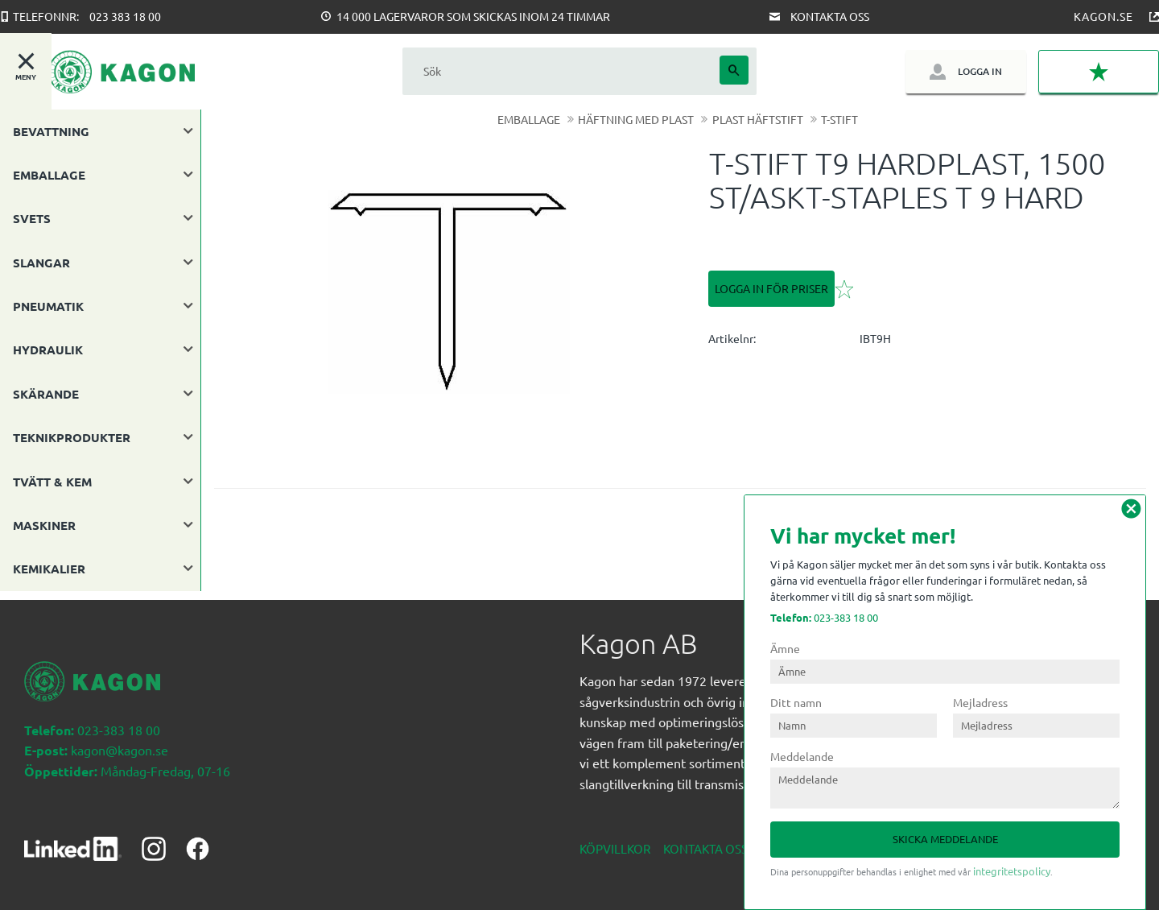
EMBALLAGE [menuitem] (49, 175)
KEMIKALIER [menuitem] (49, 568)
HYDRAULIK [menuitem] (48, 349)
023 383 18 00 (125, 16)
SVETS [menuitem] (32, 218)
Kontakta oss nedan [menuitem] (727, 839)
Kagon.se (1103, 16)
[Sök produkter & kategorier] (560, 71)
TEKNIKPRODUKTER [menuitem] (71, 437)
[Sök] (734, 70)
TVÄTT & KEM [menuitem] (52, 482)
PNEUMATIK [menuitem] (48, 306)
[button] (1098, 72)
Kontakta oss (829, 16)
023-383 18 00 (824, 617)
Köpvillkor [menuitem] (615, 839)
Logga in (980, 71)
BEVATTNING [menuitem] (51, 131)
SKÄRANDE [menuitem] (46, 394)
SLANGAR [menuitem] (41, 262)
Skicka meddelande (945, 839)
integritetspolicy (1011, 871)
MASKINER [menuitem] (44, 525)
